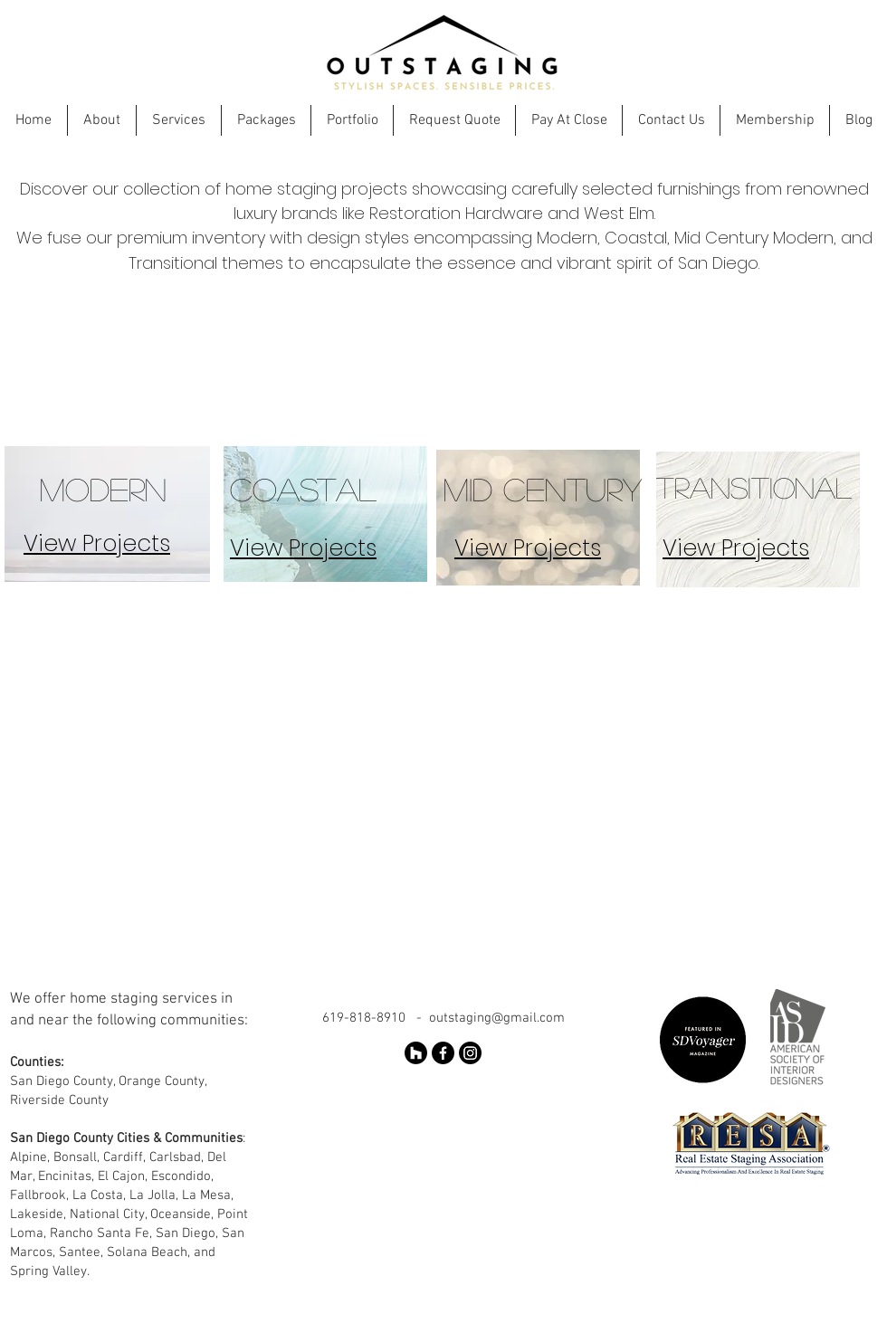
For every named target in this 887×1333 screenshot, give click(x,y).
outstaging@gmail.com (497, 1018)
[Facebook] (443, 1053)
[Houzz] (416, 1053)
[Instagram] (470, 1053)
